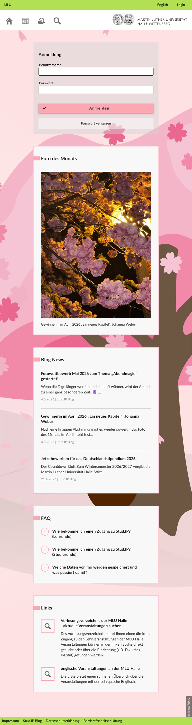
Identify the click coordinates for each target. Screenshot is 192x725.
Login (181, 5)
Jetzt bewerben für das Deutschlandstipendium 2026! (89, 459)
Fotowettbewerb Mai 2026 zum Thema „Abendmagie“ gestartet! (89, 376)
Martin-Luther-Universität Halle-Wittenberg (150, 19)
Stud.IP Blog (65, 399)
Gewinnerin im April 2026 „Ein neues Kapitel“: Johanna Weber (88, 324)
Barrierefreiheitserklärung (103, 721)
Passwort (96, 88)
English (162, 5)
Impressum (10, 721)
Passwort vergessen (96, 123)
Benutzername (96, 69)
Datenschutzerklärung (63, 721)
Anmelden (99, 108)
